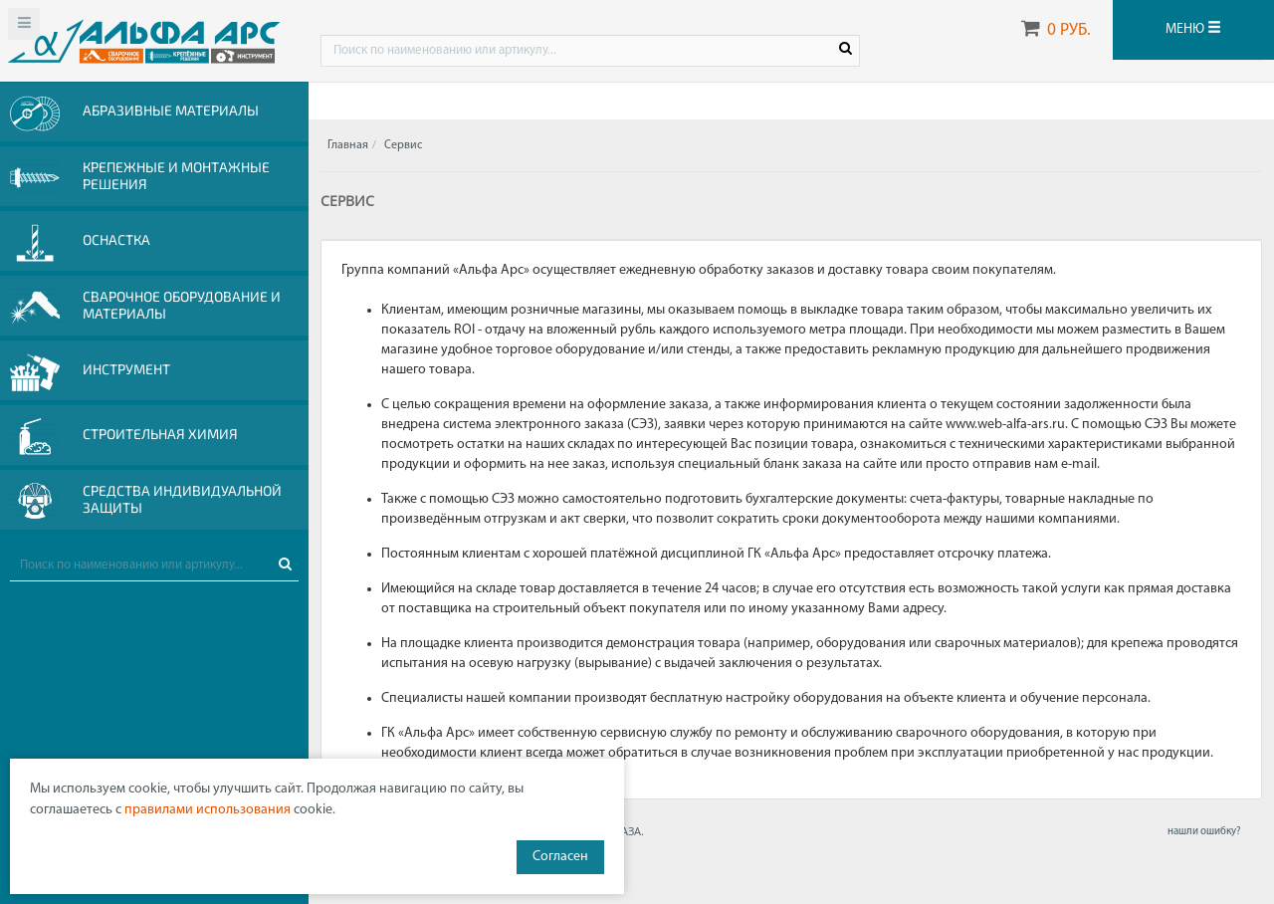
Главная (347, 145)
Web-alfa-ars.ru (144, 41)
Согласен (560, 856)
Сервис (403, 145)
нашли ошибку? (1204, 831)
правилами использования (207, 809)
